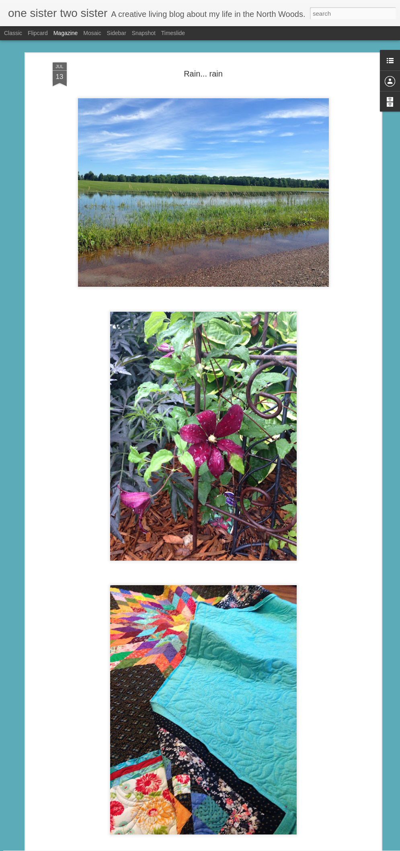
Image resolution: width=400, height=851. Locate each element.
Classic (13, 33)
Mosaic (92, 33)
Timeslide (173, 33)
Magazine (65, 33)
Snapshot (144, 33)
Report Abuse (248, 846)
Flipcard (38, 33)
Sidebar (116, 33)
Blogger (225, 846)
